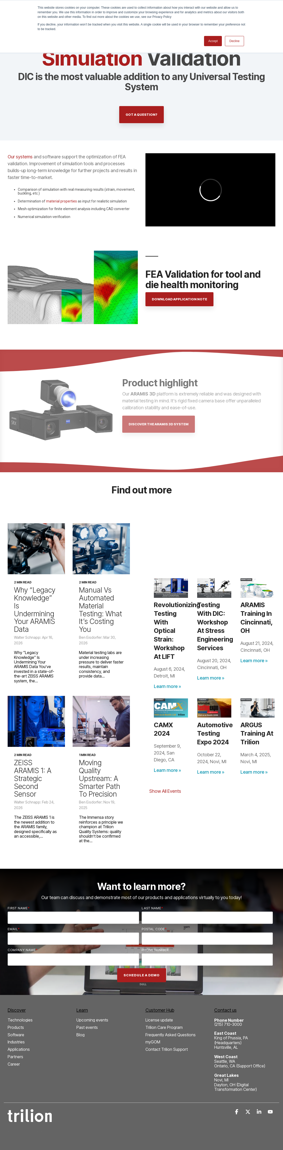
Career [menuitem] (14, 1064)
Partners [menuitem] (15, 1057)
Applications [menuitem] (19, 1049)
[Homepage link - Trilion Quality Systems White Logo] (30, 1119)
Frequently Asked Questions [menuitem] (170, 1035)
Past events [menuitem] (87, 1027)
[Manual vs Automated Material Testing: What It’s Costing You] (101, 548)
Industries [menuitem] (16, 1042)
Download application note (179, 299)
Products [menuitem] (16, 1027)
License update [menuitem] (159, 1020)
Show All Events (165, 791)
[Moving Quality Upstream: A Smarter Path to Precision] (101, 721)
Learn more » (167, 686)
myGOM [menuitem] (152, 1042)
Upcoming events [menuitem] (92, 1020)
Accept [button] (213, 41)
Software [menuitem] (16, 1035)
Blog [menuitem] (80, 1035)
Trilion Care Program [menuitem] (164, 1027)
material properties (61, 201)
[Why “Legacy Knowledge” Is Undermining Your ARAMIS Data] (36, 548)
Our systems (20, 156)
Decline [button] (234, 41)
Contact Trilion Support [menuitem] (166, 1049)
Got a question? (141, 114)
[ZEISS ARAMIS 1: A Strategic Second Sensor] (36, 721)
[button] (237, 1112)
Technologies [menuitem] (20, 1020)
